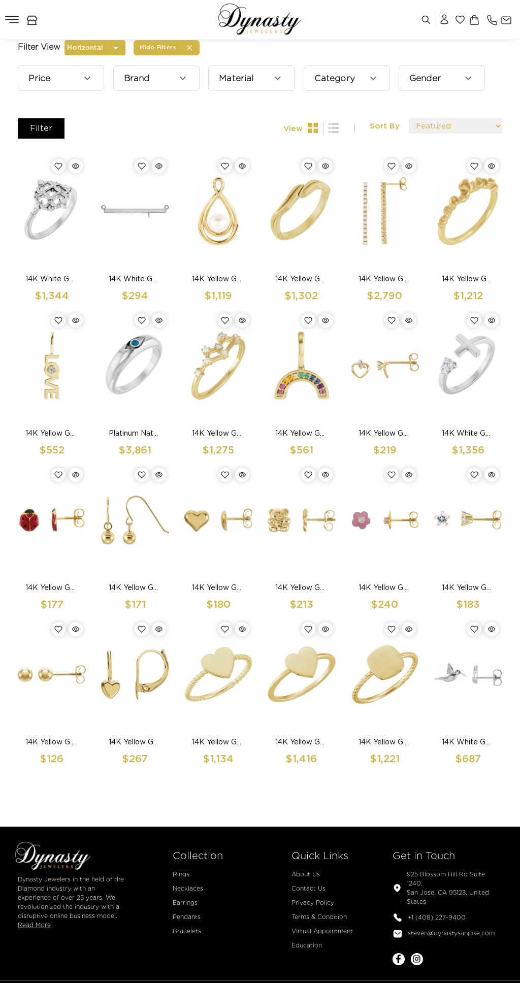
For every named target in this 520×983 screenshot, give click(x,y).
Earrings (185, 902)
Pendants (187, 917)
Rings (181, 874)
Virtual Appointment (322, 931)
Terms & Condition (319, 917)
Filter (41, 128)
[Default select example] (455, 126)
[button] (61, 78)
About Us (305, 874)
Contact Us (308, 888)
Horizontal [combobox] (85, 47)
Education (306, 945)
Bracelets (187, 931)
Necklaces (188, 888)
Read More (34, 925)
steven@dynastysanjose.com (444, 934)
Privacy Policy (312, 902)
